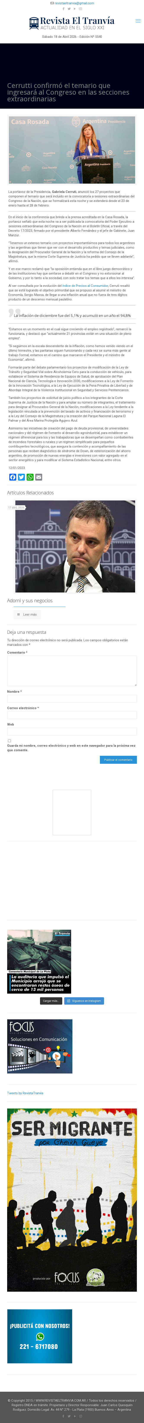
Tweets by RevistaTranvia (25, 1093)
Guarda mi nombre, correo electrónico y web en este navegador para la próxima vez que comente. (71, 748)
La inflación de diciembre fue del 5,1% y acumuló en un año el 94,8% (72, 315)
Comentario (17, 652)
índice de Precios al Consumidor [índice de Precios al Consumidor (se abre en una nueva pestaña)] (85, 286)
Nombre (14, 692)
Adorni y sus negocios (30, 600)
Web (10, 724)
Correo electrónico (23, 708)
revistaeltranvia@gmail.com (74, 3)
